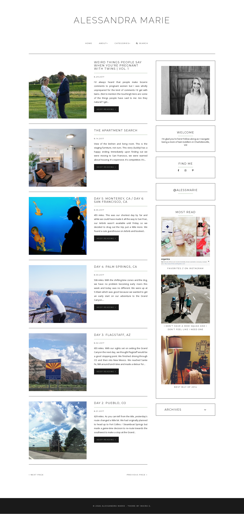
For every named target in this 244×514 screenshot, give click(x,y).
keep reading (106, 109)
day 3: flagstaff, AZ (112, 335)
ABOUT (103, 43)
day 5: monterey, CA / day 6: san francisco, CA (119, 200)
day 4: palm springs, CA (115, 266)
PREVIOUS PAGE (137, 475)
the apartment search (116, 130)
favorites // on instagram (185, 268)
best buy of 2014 (185, 387)
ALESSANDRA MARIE (122, 20)
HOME (88, 43)
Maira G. (145, 506)
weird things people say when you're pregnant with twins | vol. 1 (118, 65)
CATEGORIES (122, 43)
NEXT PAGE (36, 475)
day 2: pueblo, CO (110, 403)
